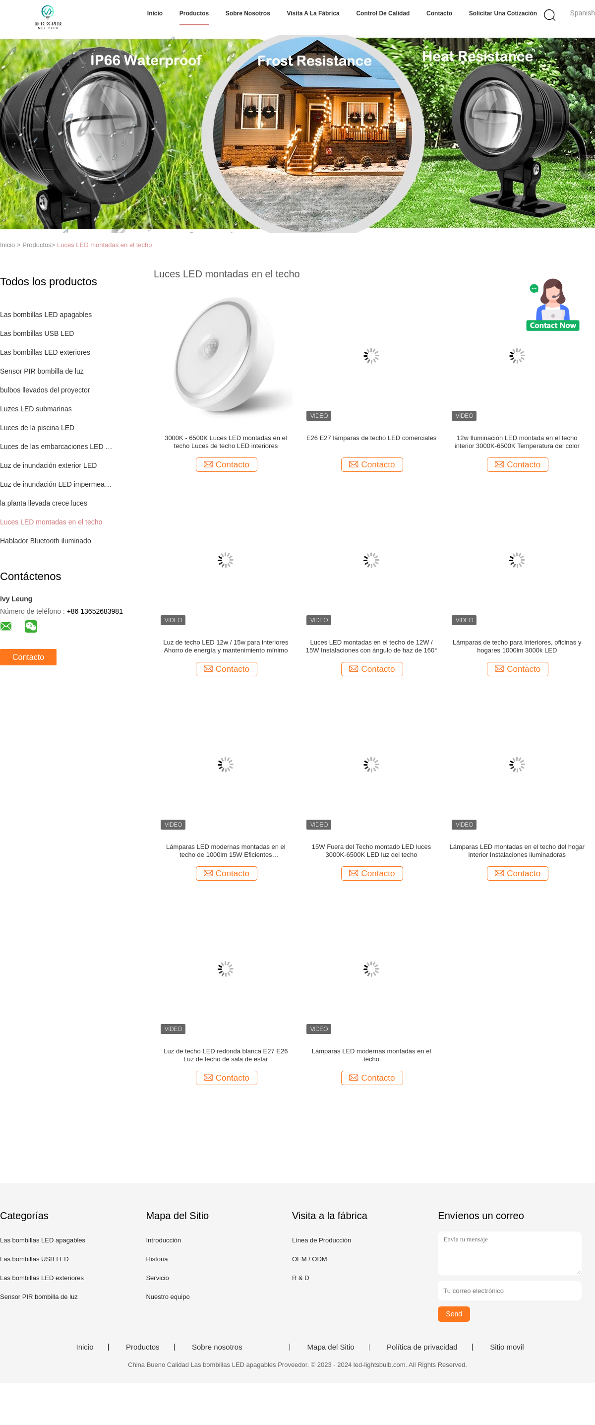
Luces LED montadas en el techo (104, 245)
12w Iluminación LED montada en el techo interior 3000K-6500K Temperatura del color (517, 442)
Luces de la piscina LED (37, 428)
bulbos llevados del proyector (45, 390)
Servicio (157, 1278)
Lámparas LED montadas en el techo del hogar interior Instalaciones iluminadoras (517, 850)
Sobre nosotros (248, 13)
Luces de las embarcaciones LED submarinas (56, 447)
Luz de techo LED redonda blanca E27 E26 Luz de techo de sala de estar (226, 1055)
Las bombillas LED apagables (46, 315)
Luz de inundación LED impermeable (56, 484)
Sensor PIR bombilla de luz (42, 371)
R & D (300, 1278)
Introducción (163, 1240)
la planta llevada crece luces (43, 503)
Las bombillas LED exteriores (45, 352)
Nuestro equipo (167, 1296)
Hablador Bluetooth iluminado (45, 541)
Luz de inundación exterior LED (48, 465)
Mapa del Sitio (331, 1347)
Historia (157, 1259)
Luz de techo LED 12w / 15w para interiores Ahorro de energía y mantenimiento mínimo (225, 646)
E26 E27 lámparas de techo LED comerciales (371, 438)
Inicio (155, 13)
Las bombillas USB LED (37, 333)
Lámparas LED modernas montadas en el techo (371, 1055)
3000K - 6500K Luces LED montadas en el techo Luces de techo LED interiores (226, 442)
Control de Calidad (383, 13)
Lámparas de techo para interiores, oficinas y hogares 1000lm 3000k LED (517, 646)
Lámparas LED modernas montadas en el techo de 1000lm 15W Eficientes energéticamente (226, 851)
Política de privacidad (422, 1347)
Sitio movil (507, 1347)
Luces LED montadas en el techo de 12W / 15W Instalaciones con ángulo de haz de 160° (371, 646)
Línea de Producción (321, 1240)
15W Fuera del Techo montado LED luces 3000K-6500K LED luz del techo (371, 850)
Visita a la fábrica (313, 13)
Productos (194, 13)
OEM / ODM (309, 1259)
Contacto (439, 13)
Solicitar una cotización (503, 13)
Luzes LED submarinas (36, 409)
